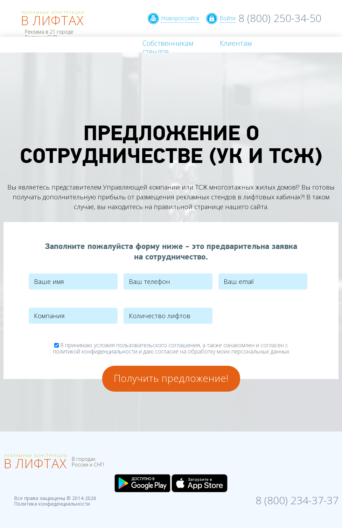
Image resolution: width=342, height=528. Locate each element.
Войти (227, 18)
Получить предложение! (171, 378)
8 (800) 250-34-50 (279, 18)
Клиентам (236, 43)
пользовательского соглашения (158, 345)
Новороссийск (180, 18)
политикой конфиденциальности (95, 351)
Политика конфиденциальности (52, 503)
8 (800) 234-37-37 (297, 499)
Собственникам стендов (167, 47)
